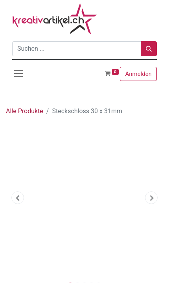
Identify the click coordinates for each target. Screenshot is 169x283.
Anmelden (138, 73)
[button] (17, 198)
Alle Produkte (24, 111)
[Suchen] (149, 48)
